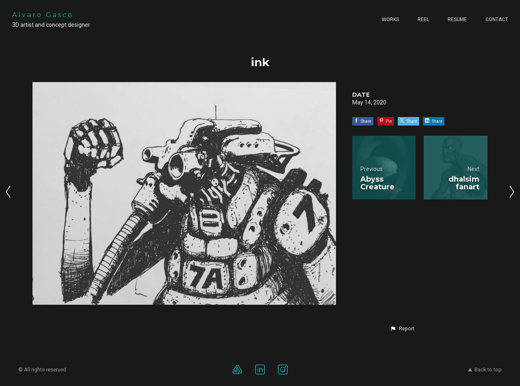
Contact (496, 19)
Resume (457, 19)
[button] (402, 328)
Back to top (485, 369)
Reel (423, 19)
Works (390, 19)
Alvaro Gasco (43, 15)
